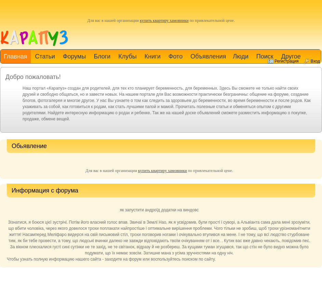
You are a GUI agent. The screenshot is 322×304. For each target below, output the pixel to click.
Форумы (74, 56)
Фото (176, 56)
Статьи (45, 56)
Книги (153, 56)
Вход (315, 61)
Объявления (208, 56)
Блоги (102, 56)
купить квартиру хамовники (164, 20)
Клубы (127, 56)
